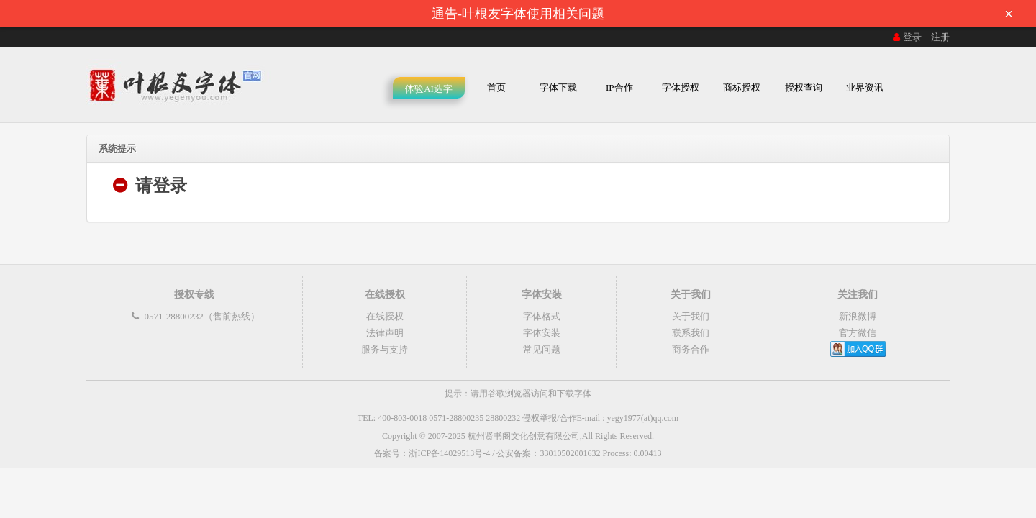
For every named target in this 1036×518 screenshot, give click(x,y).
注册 (940, 37)
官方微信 (857, 332)
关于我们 (690, 316)
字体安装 (541, 332)
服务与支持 (384, 349)
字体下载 (558, 87)
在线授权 (385, 316)
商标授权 (741, 87)
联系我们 (690, 332)
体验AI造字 (429, 88)
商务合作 (690, 349)
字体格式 (541, 316)
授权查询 (803, 87)
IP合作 (619, 87)
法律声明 (385, 332)
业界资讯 (864, 87)
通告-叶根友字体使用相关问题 (727, 13)
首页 (496, 87)
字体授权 (680, 87)
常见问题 (541, 349)
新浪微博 (857, 316)
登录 (906, 37)
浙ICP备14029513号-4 (449, 453)
